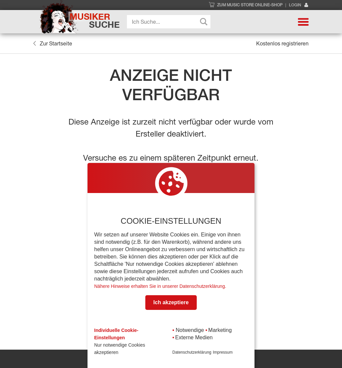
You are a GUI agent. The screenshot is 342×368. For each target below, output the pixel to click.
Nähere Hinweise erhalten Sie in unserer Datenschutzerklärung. (160, 286)
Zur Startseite (52, 43)
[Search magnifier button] (204, 22)
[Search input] (170, 21)
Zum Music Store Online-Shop (250, 5)
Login (299, 5)
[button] (303, 22)
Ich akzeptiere (171, 302)
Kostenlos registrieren (282, 43)
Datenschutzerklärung (191, 352)
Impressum (222, 352)
